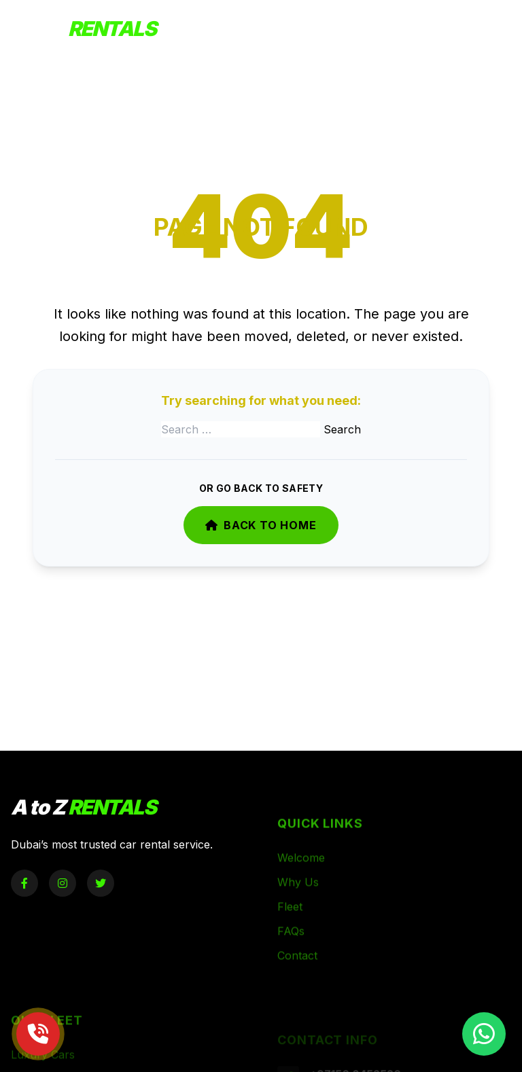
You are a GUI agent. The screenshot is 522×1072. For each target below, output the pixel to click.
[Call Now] (38, 1034)
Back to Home (260, 525)
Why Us (298, 897)
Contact (297, 970)
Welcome (301, 872)
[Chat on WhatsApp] (484, 1034)
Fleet (289, 921)
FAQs (290, 945)
